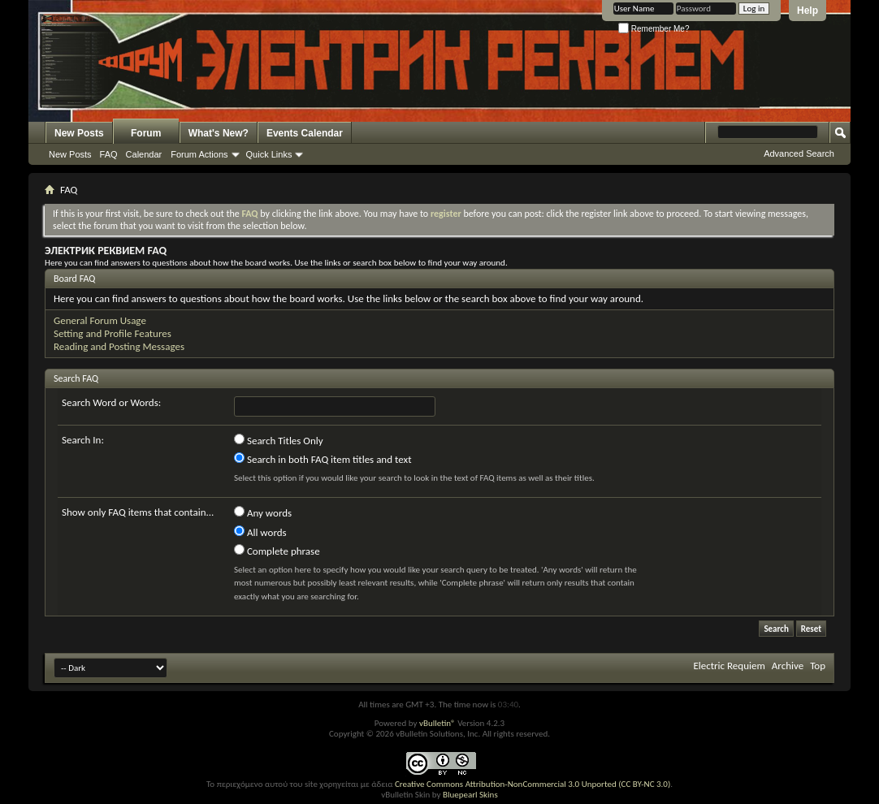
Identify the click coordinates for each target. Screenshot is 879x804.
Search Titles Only (278, 440)
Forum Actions (199, 154)
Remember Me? (653, 28)
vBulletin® (437, 723)
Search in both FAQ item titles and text (322, 458)
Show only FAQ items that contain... (138, 512)
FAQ (109, 154)
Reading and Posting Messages (119, 346)
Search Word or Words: (111, 402)
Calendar (144, 154)
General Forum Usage (100, 320)
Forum (146, 133)
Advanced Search (799, 153)
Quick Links (269, 154)
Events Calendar (304, 133)
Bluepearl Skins (470, 794)
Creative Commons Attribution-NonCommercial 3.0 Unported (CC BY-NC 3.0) (532, 784)
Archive (787, 665)
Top (817, 665)
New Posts (79, 133)
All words (260, 531)
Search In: (83, 440)
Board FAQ (74, 278)
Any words (263, 512)
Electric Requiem (728, 665)
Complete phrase (277, 550)
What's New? (218, 133)
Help (807, 10)
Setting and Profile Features (112, 333)
